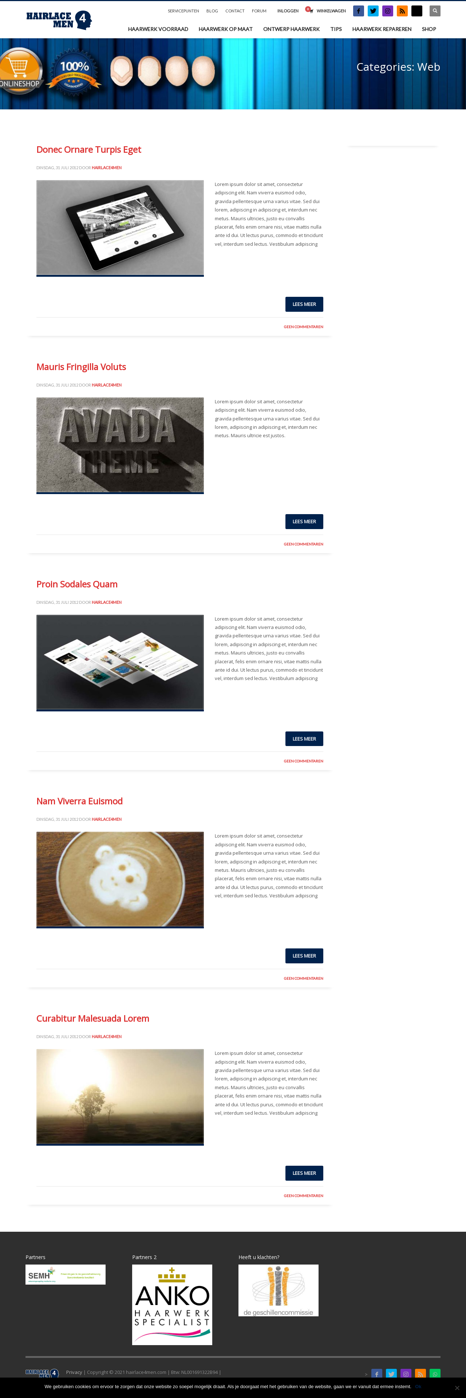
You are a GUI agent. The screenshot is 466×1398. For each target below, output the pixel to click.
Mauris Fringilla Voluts (81, 367)
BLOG (212, 10)
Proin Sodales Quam (77, 584)
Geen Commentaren (303, 327)
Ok (418, 1386)
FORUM (259, 10)
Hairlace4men (107, 167)
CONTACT (235, 10)
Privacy (74, 1372)
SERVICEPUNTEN (183, 10)
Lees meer (304, 304)
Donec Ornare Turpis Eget (88, 149)
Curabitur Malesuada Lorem (92, 1018)
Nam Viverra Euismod (79, 801)
